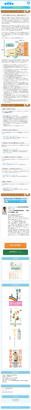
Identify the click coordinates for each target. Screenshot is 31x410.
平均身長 (10, 111)
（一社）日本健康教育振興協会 (7, 388)
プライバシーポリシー (5, 390)
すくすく (14, 407)
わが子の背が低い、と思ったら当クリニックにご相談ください (15, 252)
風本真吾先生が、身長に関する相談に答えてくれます (15, 245)
